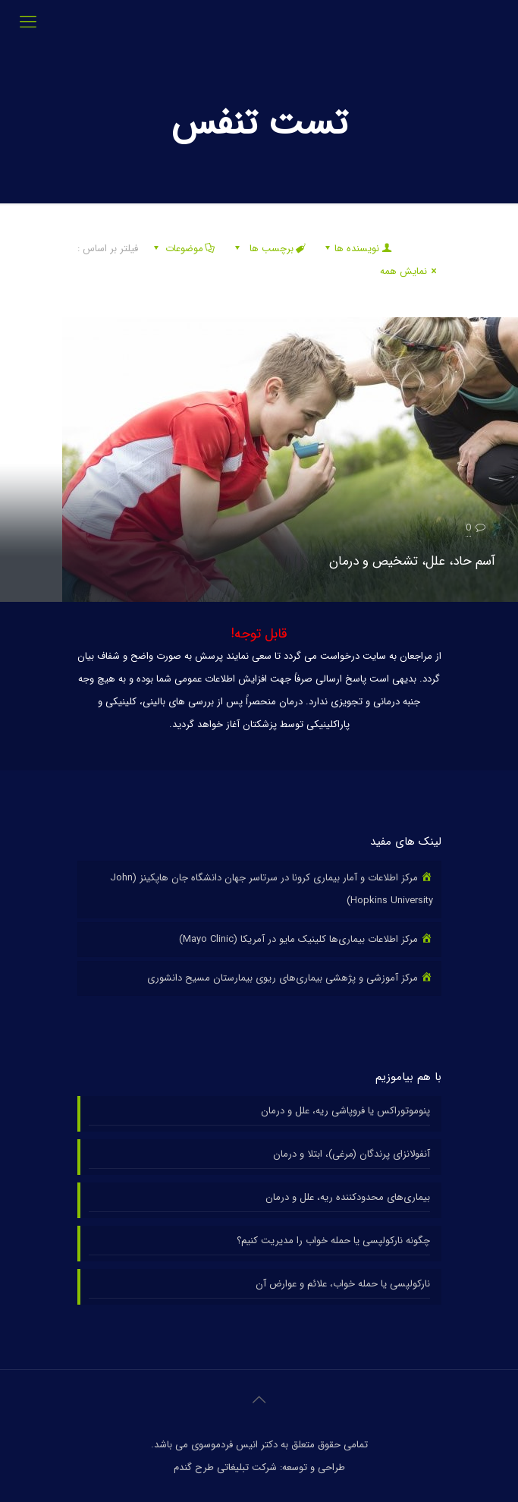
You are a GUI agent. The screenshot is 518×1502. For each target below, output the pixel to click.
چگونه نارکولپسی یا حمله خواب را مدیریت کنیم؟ (333, 1241)
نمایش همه (410, 271)
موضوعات (183, 249)
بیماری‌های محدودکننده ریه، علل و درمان (347, 1197)
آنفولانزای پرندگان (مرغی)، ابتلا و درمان (351, 1154)
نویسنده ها (357, 249)
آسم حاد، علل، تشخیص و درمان (412, 561)
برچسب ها (269, 249)
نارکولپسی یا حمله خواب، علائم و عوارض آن (343, 1284)
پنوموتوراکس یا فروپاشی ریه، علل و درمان (345, 1111)
